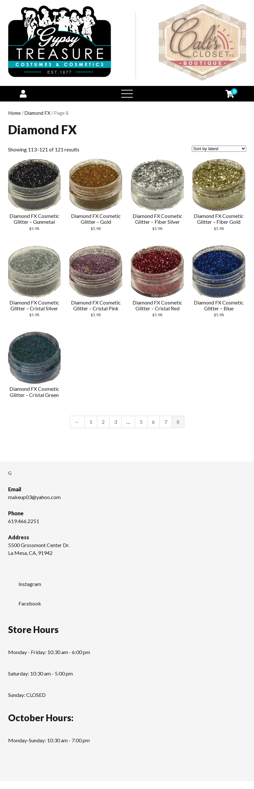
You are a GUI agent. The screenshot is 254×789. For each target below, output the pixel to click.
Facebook (24, 601)
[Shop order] (219, 149)
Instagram (24, 582)
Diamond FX (37, 113)
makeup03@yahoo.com (34, 497)
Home (14, 113)
